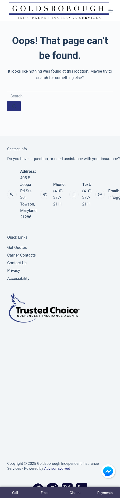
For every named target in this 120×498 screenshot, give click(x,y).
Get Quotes (17, 247)
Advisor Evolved (57, 468)
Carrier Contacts (21, 255)
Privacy (13, 270)
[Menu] (110, 10)
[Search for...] (60, 96)
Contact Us (17, 263)
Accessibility (18, 278)
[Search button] (14, 106)
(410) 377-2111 (57, 197)
